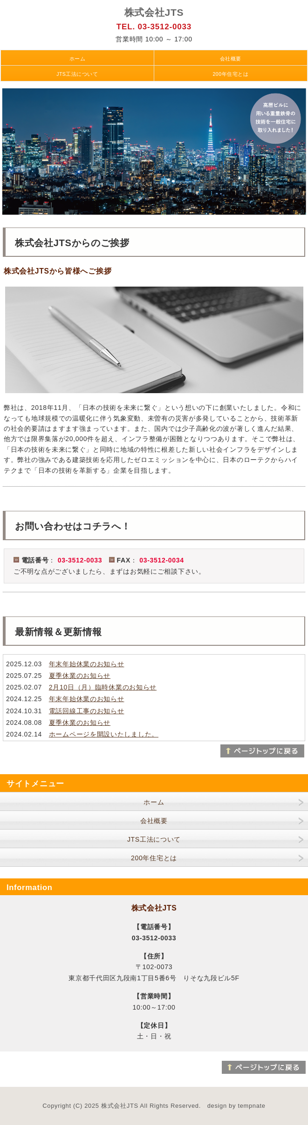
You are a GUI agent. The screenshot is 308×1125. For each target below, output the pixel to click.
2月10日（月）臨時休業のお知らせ (103, 687)
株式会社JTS (154, 12)
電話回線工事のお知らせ (86, 711)
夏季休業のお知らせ (79, 675)
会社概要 (230, 58)
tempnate (251, 1105)
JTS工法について (77, 74)
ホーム (77, 58)
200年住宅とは (230, 74)
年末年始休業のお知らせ (86, 664)
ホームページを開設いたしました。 (103, 734)
